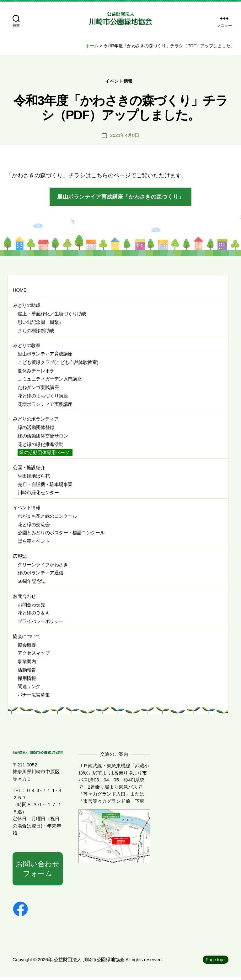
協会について (26, 638)
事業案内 (27, 663)
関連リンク (29, 688)
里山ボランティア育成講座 (45, 355)
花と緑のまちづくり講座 (43, 397)
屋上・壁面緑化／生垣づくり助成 (52, 315)
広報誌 (20, 558)
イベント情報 (120, 83)
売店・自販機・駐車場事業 (45, 486)
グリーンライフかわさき (43, 566)
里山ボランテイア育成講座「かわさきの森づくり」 (120, 199)
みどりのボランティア (36, 421)
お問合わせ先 (31, 606)
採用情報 (27, 680)
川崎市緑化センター (38, 494)
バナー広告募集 (34, 696)
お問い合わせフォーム (38, 870)
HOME (19, 291)
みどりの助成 (26, 307)
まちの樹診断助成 (36, 332)
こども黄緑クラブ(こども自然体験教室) (58, 364)
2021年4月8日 (124, 137)
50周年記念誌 (32, 583)
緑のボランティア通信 (40, 575)
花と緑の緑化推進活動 (40, 446)
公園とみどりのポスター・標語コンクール (61, 534)
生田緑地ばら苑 (34, 477)
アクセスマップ (34, 655)
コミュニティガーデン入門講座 (50, 381)
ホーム (91, 45)
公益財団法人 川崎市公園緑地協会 (89, 962)
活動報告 (27, 671)
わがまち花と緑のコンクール (47, 518)
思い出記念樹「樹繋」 (40, 324)
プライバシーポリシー (40, 623)
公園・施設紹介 (29, 469)
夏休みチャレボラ (36, 372)
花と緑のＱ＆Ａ (33, 615)
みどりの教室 (26, 347)
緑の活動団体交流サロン (43, 437)
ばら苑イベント (34, 543)
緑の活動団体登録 (36, 429)
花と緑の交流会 (34, 526)
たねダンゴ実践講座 (38, 389)
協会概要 (27, 646)
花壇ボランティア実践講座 (45, 406)
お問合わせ (24, 598)
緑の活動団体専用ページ (44, 454)
